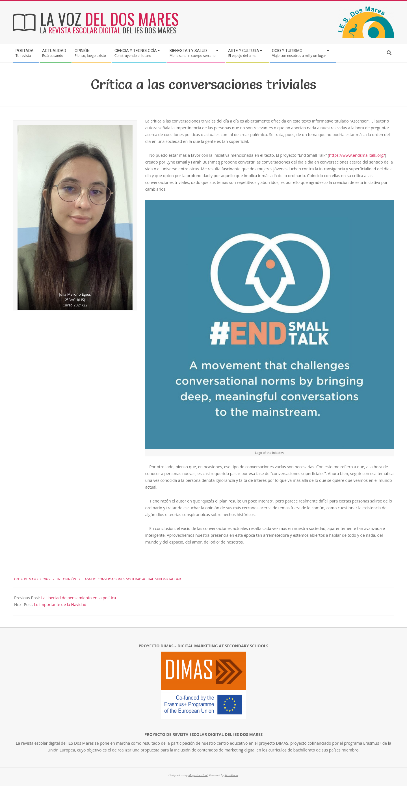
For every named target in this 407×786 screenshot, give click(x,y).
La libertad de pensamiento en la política (78, 597)
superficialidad (168, 579)
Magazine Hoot (197, 775)
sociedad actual (140, 579)
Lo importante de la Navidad (60, 604)
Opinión (69, 579)
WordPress (231, 775)
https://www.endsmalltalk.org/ (357, 155)
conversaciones (111, 579)
